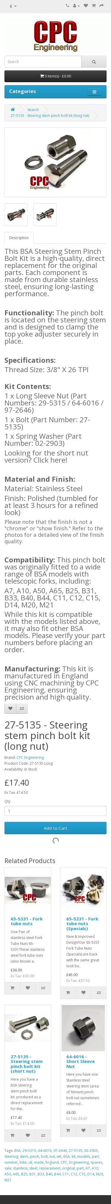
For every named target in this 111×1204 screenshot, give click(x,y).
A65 (16, 1174)
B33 (41, 1174)
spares (96, 1162)
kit (73, 1156)
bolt (44, 1156)
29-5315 (29, 1150)
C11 (65, 1174)
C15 (82, 1174)
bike (23, 1162)
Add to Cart (55, 828)
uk (30, 1162)
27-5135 (75, 1150)
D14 (90, 1174)
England (52, 1162)
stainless (20, 1168)
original (68, 1168)
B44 (57, 1174)
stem (24, 1156)
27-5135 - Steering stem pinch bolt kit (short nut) (27, 1064)
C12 (74, 1174)
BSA (17, 1150)
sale (7, 1168)
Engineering (79, 1162)
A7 (88, 1168)
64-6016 (45, 1150)
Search (33, 109)
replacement (49, 1168)
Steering (11, 1156)
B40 (49, 1174)
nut (52, 1156)
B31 (32, 1174)
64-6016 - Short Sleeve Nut (80, 1061)
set (59, 1156)
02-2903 (91, 1150)
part (95, 1156)
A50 (7, 1174)
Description (19, 237)
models (83, 1156)
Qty (7, 801)
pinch (34, 1156)
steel (33, 1168)
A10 (95, 1168)
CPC (64, 1162)
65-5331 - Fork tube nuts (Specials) (82, 923)
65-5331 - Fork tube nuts (27, 921)
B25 (24, 1174)
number (11, 1162)
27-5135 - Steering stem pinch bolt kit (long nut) (50, 115)
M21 (8, 1180)
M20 (99, 1174)
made (39, 1162)
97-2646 (60, 1150)
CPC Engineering (30, 757)
